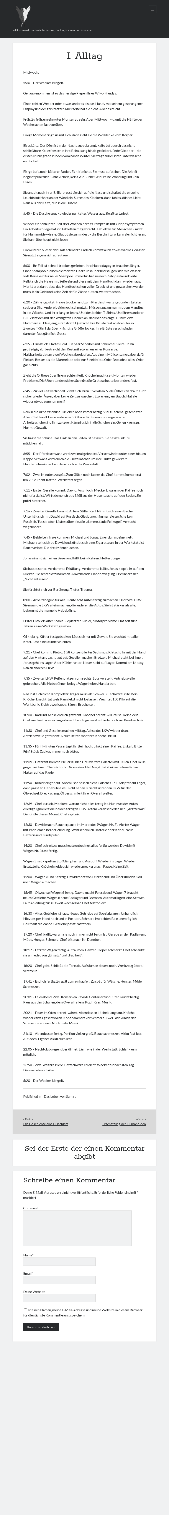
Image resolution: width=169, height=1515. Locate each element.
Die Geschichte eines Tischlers (45, 1124)
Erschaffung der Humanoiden (124, 1124)
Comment (30, 1208)
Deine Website (34, 1291)
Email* (28, 1273)
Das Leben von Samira (60, 1096)
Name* (28, 1255)
